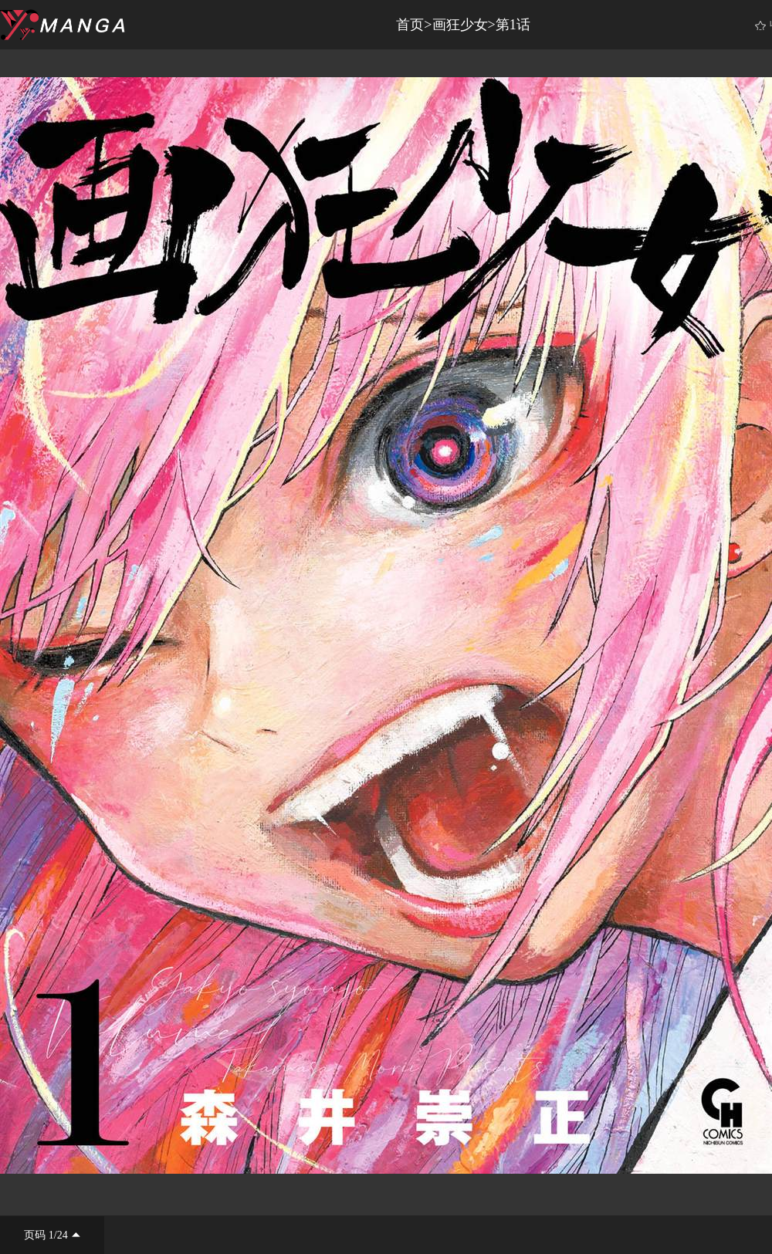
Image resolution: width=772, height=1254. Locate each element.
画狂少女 (460, 24)
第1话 (513, 24)
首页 (410, 24)
